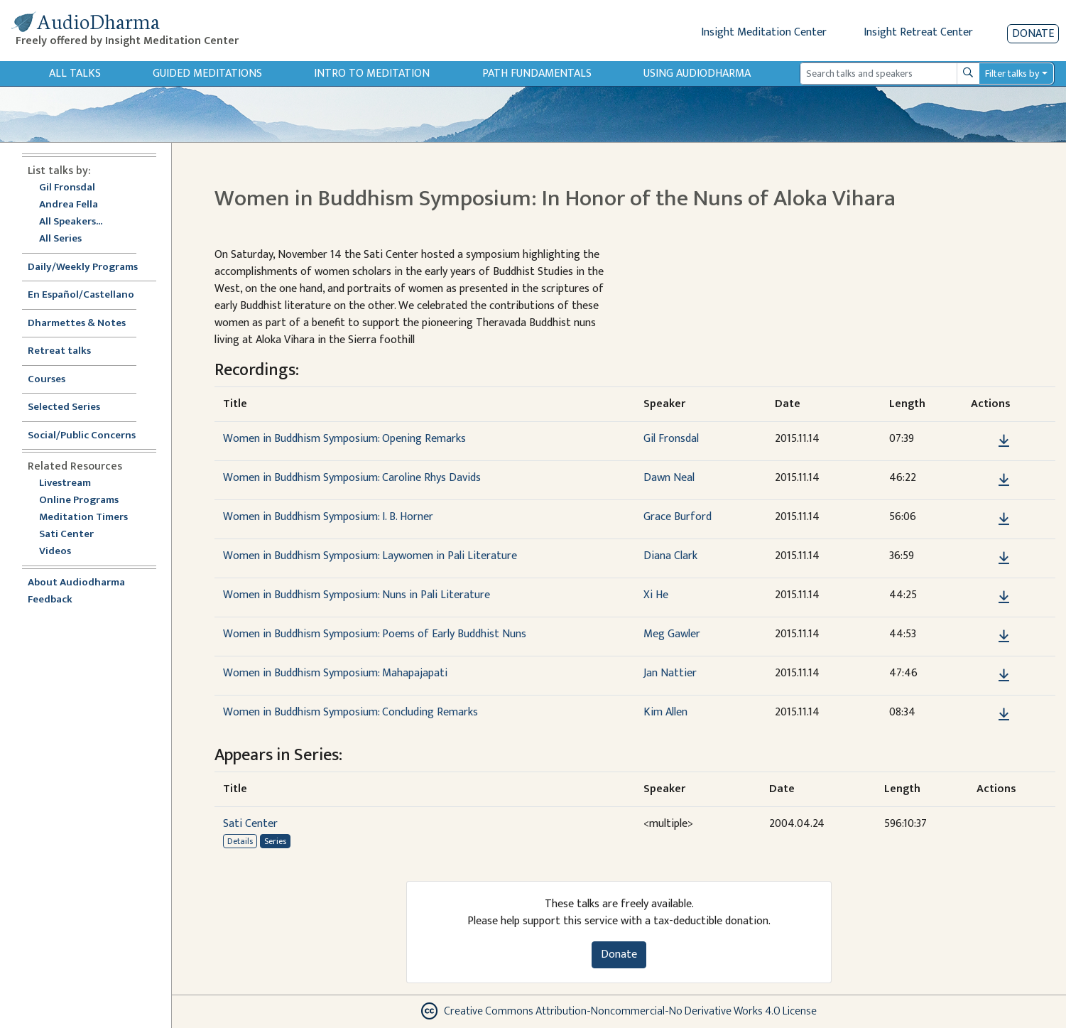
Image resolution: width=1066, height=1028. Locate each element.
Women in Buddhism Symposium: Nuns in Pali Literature (356, 595)
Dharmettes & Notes (77, 323)
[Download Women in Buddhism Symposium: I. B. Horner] (1004, 519)
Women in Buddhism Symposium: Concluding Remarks (350, 712)
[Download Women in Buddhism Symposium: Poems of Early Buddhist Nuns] (1004, 636)
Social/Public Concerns (82, 436)
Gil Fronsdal (67, 188)
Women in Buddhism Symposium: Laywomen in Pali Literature (370, 556)
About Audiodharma (76, 583)
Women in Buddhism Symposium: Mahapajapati (335, 673)
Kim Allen (665, 712)
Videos (62, 551)
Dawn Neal (669, 477)
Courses (46, 380)
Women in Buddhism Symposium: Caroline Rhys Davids (352, 477)
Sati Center (66, 534)
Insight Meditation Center (764, 32)
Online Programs (79, 500)
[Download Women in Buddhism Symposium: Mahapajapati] (1004, 675)
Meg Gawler (671, 634)
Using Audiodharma (697, 73)
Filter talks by (1012, 73)
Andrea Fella (68, 205)
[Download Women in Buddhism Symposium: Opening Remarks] (1004, 441)
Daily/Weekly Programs (90, 267)
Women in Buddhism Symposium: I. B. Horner (328, 516)
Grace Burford (677, 516)
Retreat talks (59, 351)
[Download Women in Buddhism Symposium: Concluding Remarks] (1004, 714)
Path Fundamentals (537, 73)
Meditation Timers (83, 517)
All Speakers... (70, 222)
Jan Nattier (670, 673)
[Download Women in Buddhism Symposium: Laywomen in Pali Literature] (1004, 558)
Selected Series (72, 407)
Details (240, 841)
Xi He (655, 595)
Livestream (65, 483)
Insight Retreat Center (918, 32)
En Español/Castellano (81, 295)
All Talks (75, 73)
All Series (60, 239)
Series (275, 841)
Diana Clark (670, 556)
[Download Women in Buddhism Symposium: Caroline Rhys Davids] (1004, 480)
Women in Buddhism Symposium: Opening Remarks (344, 438)
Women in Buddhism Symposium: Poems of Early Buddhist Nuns (374, 634)
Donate (1033, 33)
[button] (982, 440)
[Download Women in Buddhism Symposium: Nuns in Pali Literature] (1004, 597)
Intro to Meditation (372, 73)
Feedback (50, 600)
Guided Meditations (207, 73)
